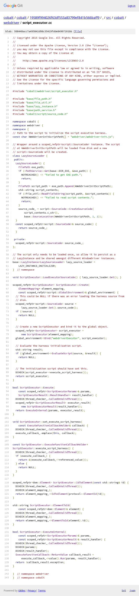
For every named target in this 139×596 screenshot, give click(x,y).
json (132, 590)
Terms (42, 590)
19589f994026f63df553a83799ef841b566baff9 (64, 17)
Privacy (32, 590)
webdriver (11, 22)
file (78, 31)
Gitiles (21, 590)
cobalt (9, 17)
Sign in (131, 5)
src (108, 17)
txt (124, 590)
